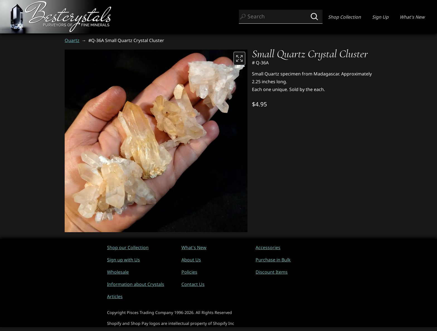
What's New (412, 17)
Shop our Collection (128, 247)
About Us (191, 260)
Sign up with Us (123, 260)
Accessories (268, 247)
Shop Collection (344, 17)
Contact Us (193, 284)
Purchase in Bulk (273, 260)
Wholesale (118, 272)
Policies (189, 272)
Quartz (72, 40)
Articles (115, 296)
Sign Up (380, 17)
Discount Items (272, 272)
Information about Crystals (135, 284)
